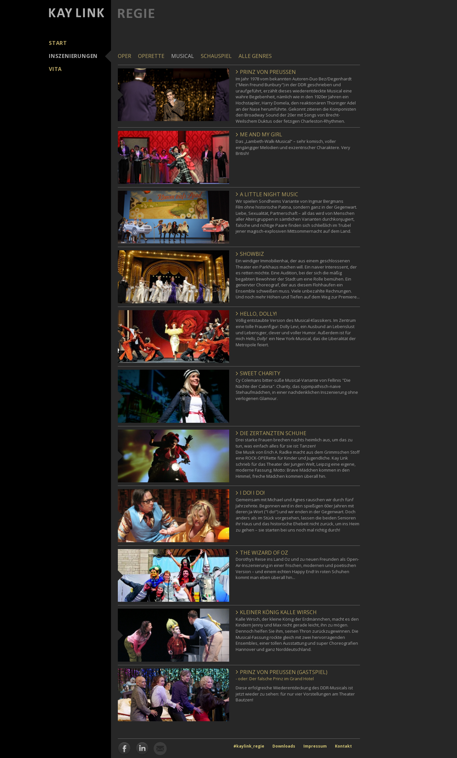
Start (58, 43)
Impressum (315, 746)
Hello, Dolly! (258, 313)
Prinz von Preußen (268, 72)
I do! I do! (252, 492)
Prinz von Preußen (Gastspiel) (283, 672)
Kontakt (343, 746)
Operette (151, 56)
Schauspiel (216, 56)
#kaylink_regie (248, 746)
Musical (182, 56)
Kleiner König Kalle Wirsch (278, 612)
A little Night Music (269, 194)
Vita (55, 69)
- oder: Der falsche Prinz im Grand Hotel (275, 679)
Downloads (283, 746)
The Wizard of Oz (264, 552)
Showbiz (252, 253)
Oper (124, 56)
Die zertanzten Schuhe (273, 433)
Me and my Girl (261, 134)
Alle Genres (255, 56)
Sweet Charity (260, 373)
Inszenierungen (73, 56)
